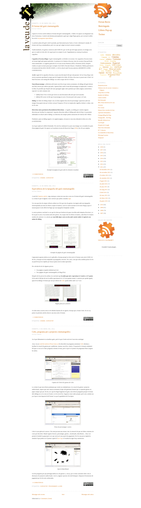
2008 (101, 210)
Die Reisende (102, 100)
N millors (108, 71)
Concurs (102, 59)
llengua (106, 69)
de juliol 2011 (104, 184)
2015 (101, 155)
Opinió (101, 73)
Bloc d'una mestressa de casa (106, 102)
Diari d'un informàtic (104, 127)
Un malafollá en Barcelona (105, 132)
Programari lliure (55, 486)
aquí (69, 198)
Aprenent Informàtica (104, 112)
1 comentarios (38, 317)
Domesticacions (102, 85)
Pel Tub (108, 73)
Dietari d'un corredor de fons (106, 110)
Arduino (108, 55)
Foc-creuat (101, 107)
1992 (75, 128)
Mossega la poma (103, 135)
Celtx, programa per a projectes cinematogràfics (51, 332)
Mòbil (102, 71)
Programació (103, 75)
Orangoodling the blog (104, 115)
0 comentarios (38, 174)
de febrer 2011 (104, 198)
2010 (101, 204)
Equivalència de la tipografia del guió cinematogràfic (53, 189)
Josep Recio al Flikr (103, 92)
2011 (101, 167)
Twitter (101, 34)
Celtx (63, 280)
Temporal (101, 138)
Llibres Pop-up (105, 30)
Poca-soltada (117, 73)
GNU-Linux (116, 65)
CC (109, 57)
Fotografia (108, 65)
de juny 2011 (104, 186)
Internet (106, 67)
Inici (63, 494)
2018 (101, 147)
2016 (101, 152)
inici (100, 67)
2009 (101, 207)
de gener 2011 (104, 201)
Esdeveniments (106, 63)
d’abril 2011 (103, 192)
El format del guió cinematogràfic (45, 26)
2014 (101, 158)
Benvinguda (103, 26)
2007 (101, 213)
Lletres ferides (102, 97)
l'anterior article (42, 196)
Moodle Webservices (104, 120)
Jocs (111, 67)
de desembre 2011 (105, 169)
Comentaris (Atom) (46, 498)
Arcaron (100, 105)
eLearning (113, 61)
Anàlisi (102, 55)
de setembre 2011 (105, 178)
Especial (116, 63)
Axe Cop (59, 438)
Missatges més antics (88, 494)
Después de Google (103, 125)
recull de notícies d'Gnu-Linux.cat (49, 344)
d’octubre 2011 (104, 175)
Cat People (101, 122)
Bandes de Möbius (103, 95)
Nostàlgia (116, 71)
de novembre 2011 (105, 172)
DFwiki (107, 61)
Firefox (102, 65)
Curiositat (50, 177)
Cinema (42, 177)
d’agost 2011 (104, 181)
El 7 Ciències (102, 130)
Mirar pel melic (115, 69)
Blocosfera (116, 55)
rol (110, 77)
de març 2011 (104, 195)
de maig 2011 (104, 189)
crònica (108, 59)
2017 (101, 150)
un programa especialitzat (45, 38)
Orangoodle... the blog (104, 117)
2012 (101, 164)
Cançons (104, 57)
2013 (101, 161)
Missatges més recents (38, 494)
